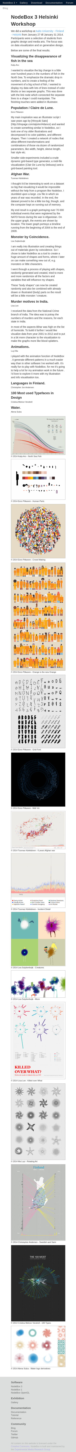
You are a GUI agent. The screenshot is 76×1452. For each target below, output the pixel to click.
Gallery (24, 2)
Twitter (14, 1434)
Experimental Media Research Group (32, 1449)
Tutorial (15, 1415)
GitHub (14, 1437)
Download (36, 2)
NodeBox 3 (10, 2)
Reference (16, 1418)
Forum (69, 2)
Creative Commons (20, 1446)
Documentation (54, 2)
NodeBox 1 (16, 1389)
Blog (5, 8)
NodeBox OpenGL (20, 1393)
